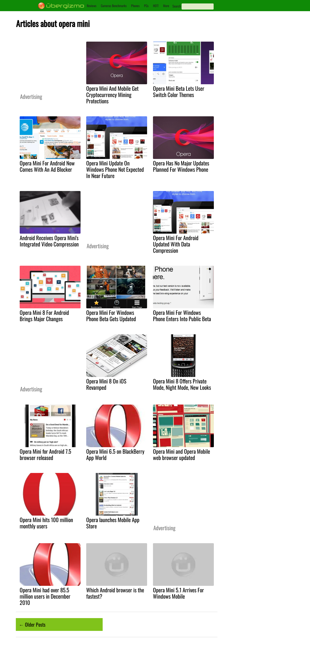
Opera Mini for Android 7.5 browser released (45, 454)
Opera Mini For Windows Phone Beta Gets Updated (111, 315)
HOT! (156, 5)
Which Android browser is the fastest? (115, 593)
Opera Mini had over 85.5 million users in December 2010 (45, 596)
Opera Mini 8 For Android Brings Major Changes (44, 315)
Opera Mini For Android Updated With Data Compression (175, 244)
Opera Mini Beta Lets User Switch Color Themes (178, 91)
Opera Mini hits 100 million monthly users (46, 523)
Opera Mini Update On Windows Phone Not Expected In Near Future (115, 169)
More (166, 5)
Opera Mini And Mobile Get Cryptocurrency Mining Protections (112, 94)
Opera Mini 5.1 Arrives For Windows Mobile (178, 593)
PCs (146, 5)
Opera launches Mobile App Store (112, 523)
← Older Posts (32, 624)
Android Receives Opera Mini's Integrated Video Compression (49, 241)
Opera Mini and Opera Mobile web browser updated (181, 454)
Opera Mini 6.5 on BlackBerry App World (115, 454)
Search (176, 6)
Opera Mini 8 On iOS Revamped (106, 384)
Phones (135, 5)
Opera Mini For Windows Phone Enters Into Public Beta (182, 315)
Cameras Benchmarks (114, 5)
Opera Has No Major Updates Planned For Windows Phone (181, 166)
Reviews (91, 5)
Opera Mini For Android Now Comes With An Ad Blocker (47, 166)
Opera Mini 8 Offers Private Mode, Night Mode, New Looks (182, 384)
